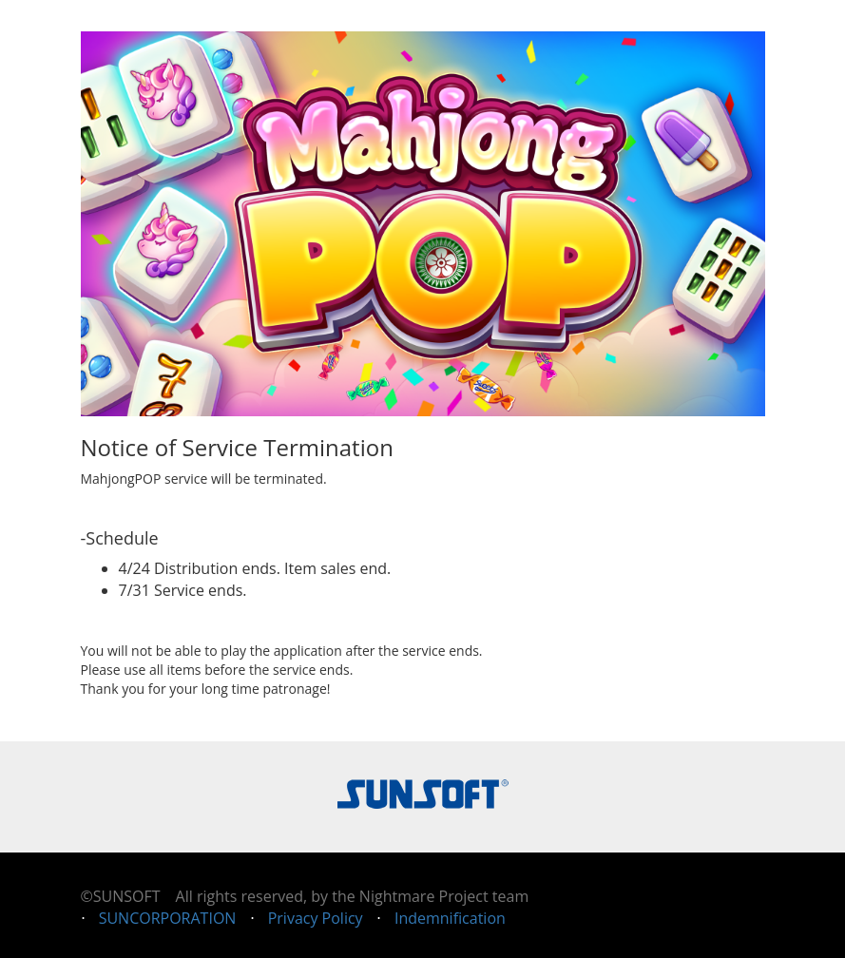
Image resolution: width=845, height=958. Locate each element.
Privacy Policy (315, 918)
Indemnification (450, 918)
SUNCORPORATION (168, 918)
